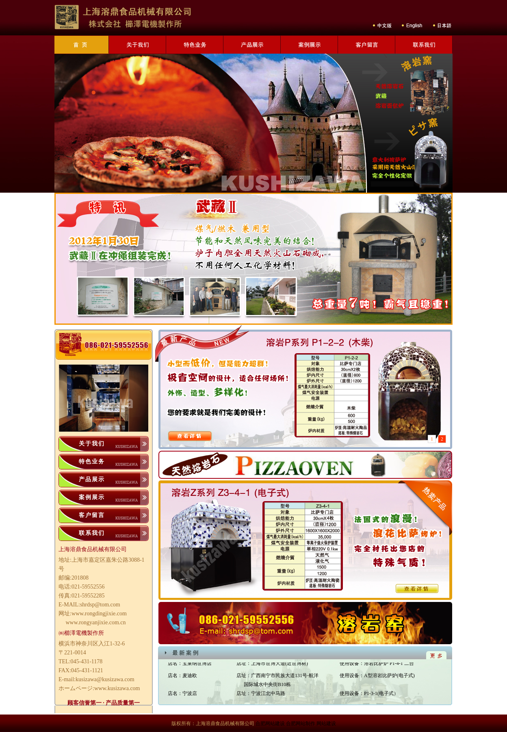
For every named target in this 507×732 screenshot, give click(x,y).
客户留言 (92, 515)
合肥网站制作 (300, 723)
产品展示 (92, 479)
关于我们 (92, 444)
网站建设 (326, 723)
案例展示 (92, 497)
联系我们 (92, 533)
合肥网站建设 (270, 723)
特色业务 (92, 461)
